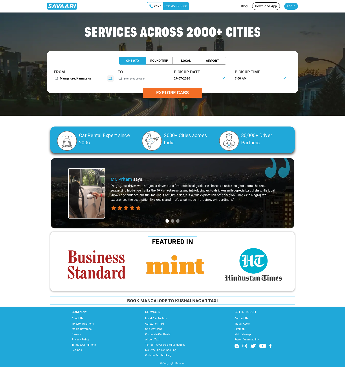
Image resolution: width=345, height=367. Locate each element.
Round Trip (159, 60)
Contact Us (241, 318)
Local (186, 60)
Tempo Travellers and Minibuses (165, 344)
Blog (244, 6)
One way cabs (153, 329)
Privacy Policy (80, 339)
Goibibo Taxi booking (158, 355)
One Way (132, 60)
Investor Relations (83, 323)
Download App (266, 6)
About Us (77, 318)
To (120, 72)
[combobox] (262, 78)
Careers (76, 334)
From (59, 72)
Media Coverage (82, 329)
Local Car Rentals (156, 318)
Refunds (77, 350)
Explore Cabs (172, 92)
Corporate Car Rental (158, 334)
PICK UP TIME (247, 72)
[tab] (167, 221)
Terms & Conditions (84, 344)
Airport (212, 60)
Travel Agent (242, 323)
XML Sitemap (243, 334)
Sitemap (240, 329)
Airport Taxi (152, 339)
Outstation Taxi (154, 323)
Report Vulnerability (247, 339)
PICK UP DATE (187, 72)
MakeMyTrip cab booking (160, 350)
